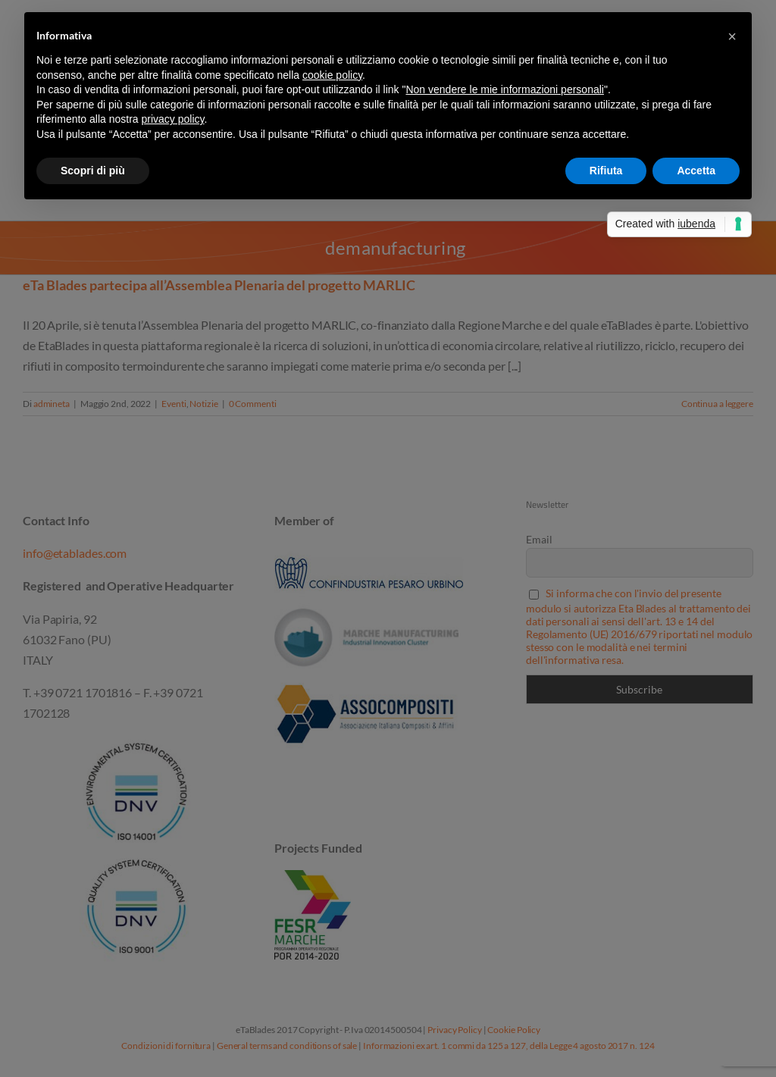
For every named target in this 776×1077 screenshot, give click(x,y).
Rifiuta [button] (606, 170)
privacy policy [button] (173, 119)
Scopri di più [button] (93, 170)
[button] (732, 36)
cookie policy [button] (332, 75)
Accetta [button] (696, 170)
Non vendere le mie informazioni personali (504, 89)
